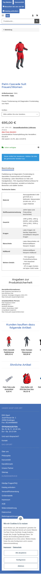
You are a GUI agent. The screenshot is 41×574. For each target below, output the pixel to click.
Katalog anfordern (11, 11)
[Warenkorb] (37, 16)
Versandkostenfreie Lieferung (24, 127)
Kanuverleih (19, 2)
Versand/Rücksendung (10, 491)
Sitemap (5, 472)
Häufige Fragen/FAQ (9, 483)
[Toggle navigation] (3, 14)
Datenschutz (17, 547)
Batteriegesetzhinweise (10, 516)
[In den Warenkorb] (3, 35)
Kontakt (4, 440)
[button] (33, 16)
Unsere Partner (7, 468)
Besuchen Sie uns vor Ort (14, 6)
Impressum (7, 547)
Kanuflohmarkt (7, 464)
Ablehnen (21, 566)
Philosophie (6, 456)
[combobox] (20, 114)
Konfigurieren (20, 560)
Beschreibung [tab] (8, 168)
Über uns (5, 451)
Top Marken (7, 2)
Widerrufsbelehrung (9, 508)
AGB (3, 504)
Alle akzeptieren (20, 553)
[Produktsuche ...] (18, 21)
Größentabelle (7, 496)
